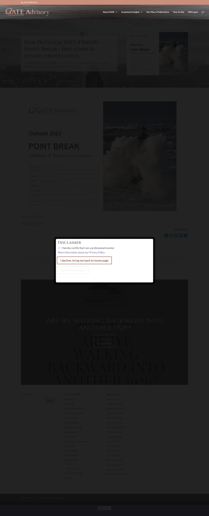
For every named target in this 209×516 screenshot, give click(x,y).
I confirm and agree (72, 270)
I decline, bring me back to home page (84, 260)
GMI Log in (193, 12)
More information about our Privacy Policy (81, 252)
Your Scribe (178, 12)
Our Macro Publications (157, 12)
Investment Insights (130, 12)
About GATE (109, 12)
